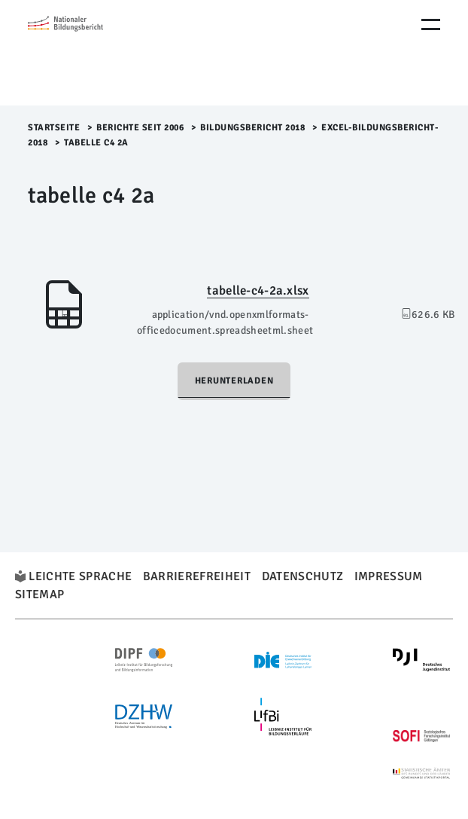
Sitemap (39, 594)
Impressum (388, 576)
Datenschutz (303, 576)
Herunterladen (234, 381)
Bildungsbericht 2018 (252, 127)
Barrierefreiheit (197, 576)
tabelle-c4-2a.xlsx (257, 290)
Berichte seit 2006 (140, 127)
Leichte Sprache (80, 576)
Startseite (54, 127)
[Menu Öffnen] (430, 24)
